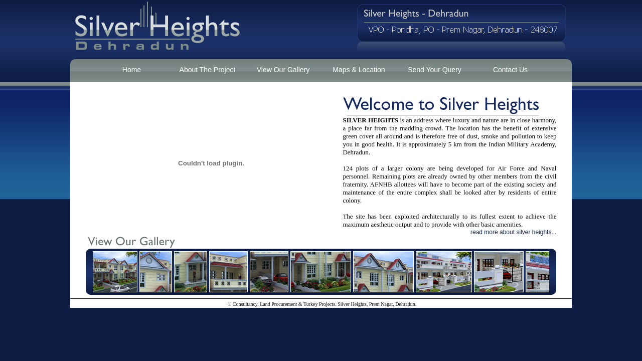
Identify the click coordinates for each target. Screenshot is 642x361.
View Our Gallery (283, 70)
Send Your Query (434, 70)
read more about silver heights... (513, 232)
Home (131, 70)
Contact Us (510, 70)
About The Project (208, 70)
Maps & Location (359, 70)
